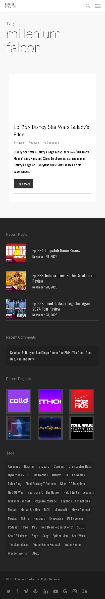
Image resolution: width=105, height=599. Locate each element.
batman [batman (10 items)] (29, 466)
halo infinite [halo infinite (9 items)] (71, 492)
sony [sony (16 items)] (45, 535)
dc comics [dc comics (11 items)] (41, 474)
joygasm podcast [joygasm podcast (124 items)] (19, 500)
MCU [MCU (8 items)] (47, 509)
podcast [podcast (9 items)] (13, 526)
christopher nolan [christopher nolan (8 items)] (80, 466)
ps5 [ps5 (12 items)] (34, 526)
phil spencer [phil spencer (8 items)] (75, 518)
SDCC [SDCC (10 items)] (81, 526)
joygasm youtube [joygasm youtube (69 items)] (46, 500)
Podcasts (34, 142)
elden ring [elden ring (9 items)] (14, 483)
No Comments (51, 142)
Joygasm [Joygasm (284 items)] (88, 492)
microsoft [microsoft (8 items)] (60, 509)
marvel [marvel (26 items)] (12, 509)
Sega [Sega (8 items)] (35, 535)
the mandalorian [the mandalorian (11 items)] (18, 544)
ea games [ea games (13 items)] (78, 474)
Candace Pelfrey (20, 352)
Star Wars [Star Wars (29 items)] (78, 535)
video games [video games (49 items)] (72, 544)
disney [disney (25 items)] (56, 474)
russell (21, 142)
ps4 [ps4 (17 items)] (25, 526)
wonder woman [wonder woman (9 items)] (18, 553)
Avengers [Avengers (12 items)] (14, 466)
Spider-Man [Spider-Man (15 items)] (60, 535)
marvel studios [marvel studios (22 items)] (30, 509)
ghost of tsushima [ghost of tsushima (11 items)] (72, 483)
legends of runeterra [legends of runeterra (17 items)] (75, 500)
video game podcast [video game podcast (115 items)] (46, 544)
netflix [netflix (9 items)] (25, 518)
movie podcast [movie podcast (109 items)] (81, 509)
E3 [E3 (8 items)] (66, 474)
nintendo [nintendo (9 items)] (39, 518)
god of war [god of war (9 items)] (15, 492)
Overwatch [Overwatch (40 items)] (56, 518)
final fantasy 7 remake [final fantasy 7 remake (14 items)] (41, 483)
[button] (98, 5)
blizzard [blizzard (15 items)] (44, 466)
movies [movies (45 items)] (12, 518)
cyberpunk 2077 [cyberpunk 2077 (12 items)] (19, 474)
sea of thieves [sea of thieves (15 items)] (17, 535)
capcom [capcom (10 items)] (59, 466)
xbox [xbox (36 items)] (35, 553)
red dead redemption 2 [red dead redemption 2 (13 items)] (57, 526)
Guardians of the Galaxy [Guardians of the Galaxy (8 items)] (43, 492)
